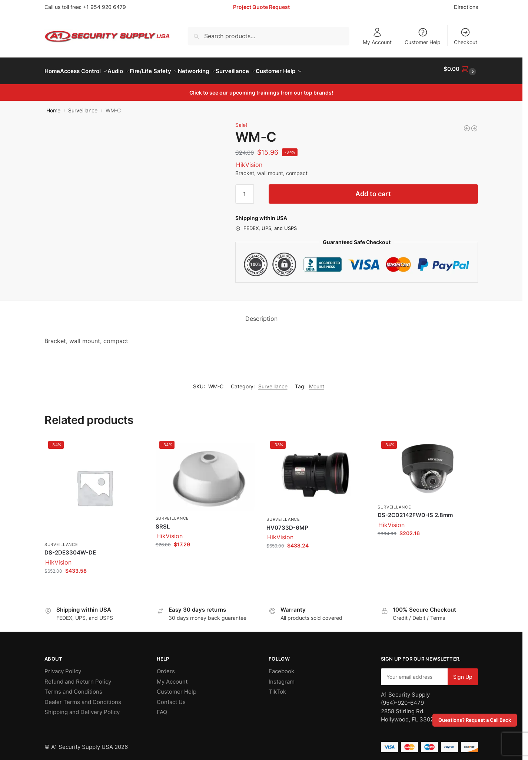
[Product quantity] (244, 190)
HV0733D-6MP (287, 523)
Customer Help (423, 36)
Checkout (465, 36)
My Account (377, 36)
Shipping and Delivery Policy (82, 707)
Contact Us (171, 697)
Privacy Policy (62, 667)
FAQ (162, 707)
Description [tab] (261, 314)
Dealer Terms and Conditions (82, 697)
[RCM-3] (467, 124)
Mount (316, 382)
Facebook (281, 667)
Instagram (282, 677)
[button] (461, 69)
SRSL (163, 522)
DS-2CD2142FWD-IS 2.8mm (415, 510)
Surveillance (82, 106)
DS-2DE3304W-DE (70, 548)
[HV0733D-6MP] (474, 124)
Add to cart (373, 190)
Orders (166, 667)
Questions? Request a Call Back (474, 720)
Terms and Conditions (73, 687)
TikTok (277, 687)
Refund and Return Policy (77, 677)
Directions (466, 7)
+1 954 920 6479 (104, 7)
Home (53, 106)
